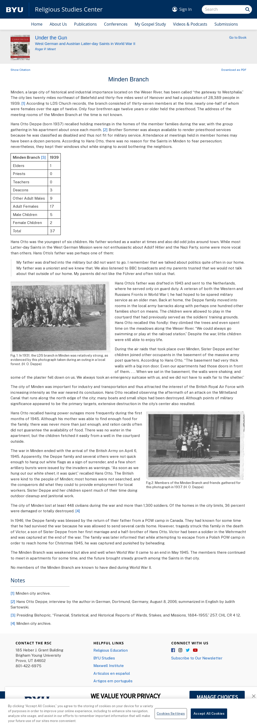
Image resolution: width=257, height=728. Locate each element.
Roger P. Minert (45, 49)
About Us (58, 24)
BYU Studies (104, 658)
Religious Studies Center (69, 9)
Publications (85, 24)
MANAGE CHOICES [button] (217, 697)
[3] (43, 157)
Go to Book (237, 37)
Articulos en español (111, 673)
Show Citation (20, 70)
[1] (23, 103)
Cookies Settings (171, 717)
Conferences (115, 24)
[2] (105, 129)
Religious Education (110, 650)
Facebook (173, 650)
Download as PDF (233, 70)
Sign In (185, 9)
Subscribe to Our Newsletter (196, 658)
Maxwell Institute (108, 665)
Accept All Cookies (209, 717)
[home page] (14, 9)
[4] (77, 511)
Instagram (180, 650)
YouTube (195, 650)
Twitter (188, 650)
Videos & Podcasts (190, 24)
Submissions (226, 24)
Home (36, 24)
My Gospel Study (150, 24)
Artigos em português (113, 681)
